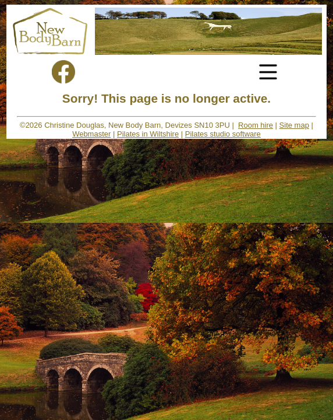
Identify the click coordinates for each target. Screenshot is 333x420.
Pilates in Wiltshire (148, 134)
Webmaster (91, 134)
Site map (294, 125)
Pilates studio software (223, 134)
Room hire (255, 125)
